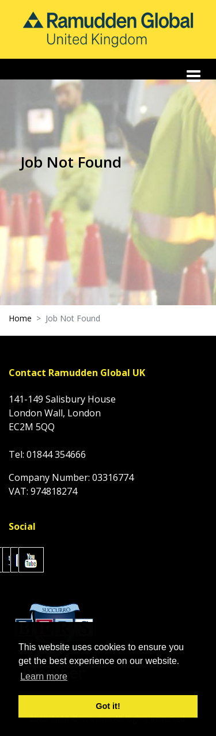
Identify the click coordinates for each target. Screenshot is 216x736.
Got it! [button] (108, 706)
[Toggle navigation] (194, 76)
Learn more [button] (43, 676)
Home (20, 318)
